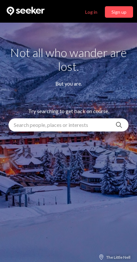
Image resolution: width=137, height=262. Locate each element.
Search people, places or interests (51, 125)
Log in (91, 12)
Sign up (119, 12)
